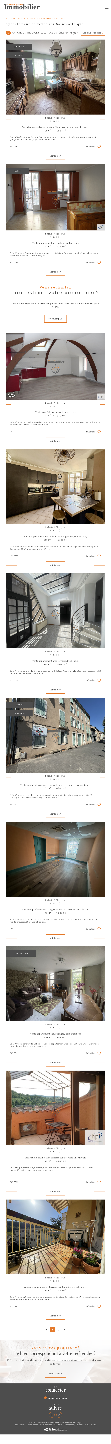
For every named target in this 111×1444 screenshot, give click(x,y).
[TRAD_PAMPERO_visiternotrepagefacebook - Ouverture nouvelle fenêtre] (52, 1415)
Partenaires (69, 1425)
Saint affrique (48, 18)
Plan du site (33, 1425)
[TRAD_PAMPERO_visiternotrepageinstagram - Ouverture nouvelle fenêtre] (59, 1415)
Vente (38, 18)
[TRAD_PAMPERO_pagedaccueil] (22, 9)
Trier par (72, 32)
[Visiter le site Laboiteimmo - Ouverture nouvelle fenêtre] (55, 1430)
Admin (59, 1425)
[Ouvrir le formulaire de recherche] (98, 7)
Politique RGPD (82, 1425)
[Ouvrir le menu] (106, 7)
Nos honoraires (20, 1425)
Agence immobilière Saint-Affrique (19, 18)
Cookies (94, 1425)
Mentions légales (47, 1425)
